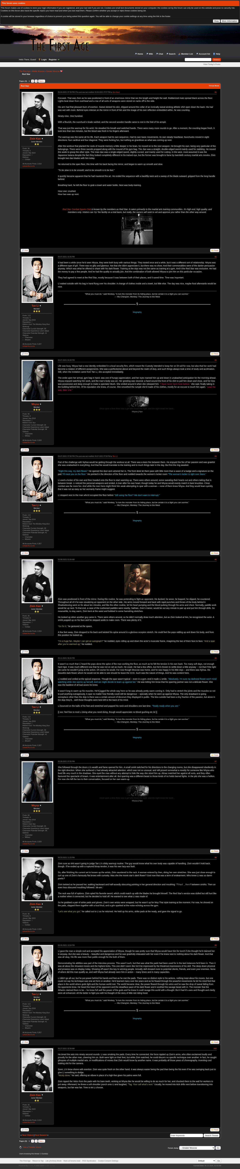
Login (44, 59)
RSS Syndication (89, 1161)
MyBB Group (49, 1166)
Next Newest (41, 1135)
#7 (215, 761)
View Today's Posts (211, 64)
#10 (215, 1048)
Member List (187, 54)
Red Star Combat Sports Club (77, 209)
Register (53, 59)
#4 (215, 456)
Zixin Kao (35, 138)
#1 (215, 92)
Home (140, 54)
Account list (204, 54)
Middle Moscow (38, 71)
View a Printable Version (32, 1147)
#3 (215, 360)
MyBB (30, 1166)
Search (172, 54)
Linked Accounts (28, 166)
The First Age (24, 71)
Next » (41, 81)
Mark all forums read (72, 1161)
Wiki (151, 54)
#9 (215, 945)
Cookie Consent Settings (108, 1161)
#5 (215, 559)
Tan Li (35, 305)
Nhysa (35, 404)
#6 (215, 658)
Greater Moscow (53, 71)
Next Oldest (27, 1135)
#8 (215, 857)
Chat (161, 54)
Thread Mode (214, 86)
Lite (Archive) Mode (54, 1161)
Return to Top (37, 1161)
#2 (215, 257)
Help (218, 54)
